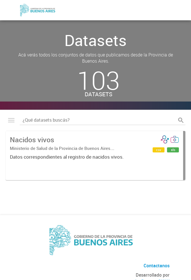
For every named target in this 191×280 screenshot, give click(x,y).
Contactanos (157, 265)
